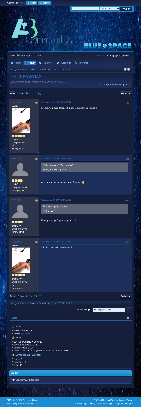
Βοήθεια (106, 400)
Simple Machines (30, 400)
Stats (14, 318)
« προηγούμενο (108, 84)
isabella (17, 102)
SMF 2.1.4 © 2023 (14, 400)
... (32, 93)
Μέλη (18, 326)
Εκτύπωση (125, 93)
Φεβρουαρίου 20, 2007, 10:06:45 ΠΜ (56, 158)
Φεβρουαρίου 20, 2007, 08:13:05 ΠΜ (56, 102)
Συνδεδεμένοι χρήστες (28, 355)
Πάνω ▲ (130, 400)
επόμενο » (124, 84)
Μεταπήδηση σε (84, 309)
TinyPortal (98, 400)
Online (14, 373)
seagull (16, 158)
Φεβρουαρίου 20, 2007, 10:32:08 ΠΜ (56, 241)
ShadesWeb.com (30, 403)
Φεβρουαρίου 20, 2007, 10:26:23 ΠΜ (56, 200)
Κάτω (12, 93)
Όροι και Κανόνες (118, 400)
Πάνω (12, 296)
